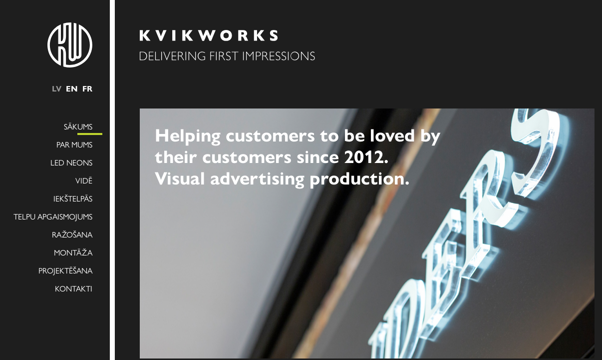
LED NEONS (71, 162)
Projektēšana (65, 270)
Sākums (78, 126)
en (72, 88)
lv (56, 88)
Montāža (73, 252)
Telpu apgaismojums (52, 216)
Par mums (74, 144)
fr (87, 88)
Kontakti (73, 288)
